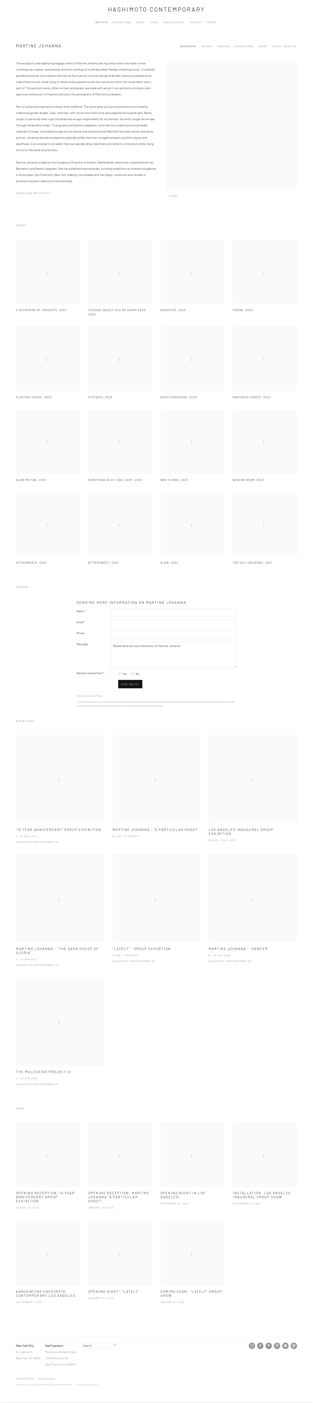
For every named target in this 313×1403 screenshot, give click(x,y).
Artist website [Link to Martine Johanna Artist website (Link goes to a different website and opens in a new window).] (284, 46)
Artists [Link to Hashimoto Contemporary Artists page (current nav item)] (101, 22)
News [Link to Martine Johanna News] (263, 46)
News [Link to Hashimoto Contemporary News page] (140, 22)
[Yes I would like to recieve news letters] (119, 673)
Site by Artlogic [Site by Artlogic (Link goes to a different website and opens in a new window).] (87, 1384)
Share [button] (174, 195)
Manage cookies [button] (47, 1378)
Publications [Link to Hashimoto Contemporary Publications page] (173, 22)
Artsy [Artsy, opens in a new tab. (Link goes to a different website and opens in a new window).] (252, 1346)
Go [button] (115, 1344)
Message (82, 644)
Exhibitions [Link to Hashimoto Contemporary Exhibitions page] (122, 22)
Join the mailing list (285, 1346)
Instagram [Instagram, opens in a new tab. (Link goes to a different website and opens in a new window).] (277, 1346)
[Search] (96, 1346)
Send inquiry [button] (130, 684)
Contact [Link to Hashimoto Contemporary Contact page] (195, 22)
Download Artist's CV (36, 193)
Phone (81, 633)
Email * (81, 622)
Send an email (294, 1346)
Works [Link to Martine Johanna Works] (207, 46)
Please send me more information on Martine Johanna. (173, 655)
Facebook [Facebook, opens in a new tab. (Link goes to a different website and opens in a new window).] (260, 1346)
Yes (124, 674)
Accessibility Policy (25, 1378)
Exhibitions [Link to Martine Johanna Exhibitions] (244, 46)
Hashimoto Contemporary (156, 9)
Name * (81, 611)
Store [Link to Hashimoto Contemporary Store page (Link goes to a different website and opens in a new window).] (212, 22)
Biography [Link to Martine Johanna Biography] (188, 46)
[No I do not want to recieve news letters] (133, 673)
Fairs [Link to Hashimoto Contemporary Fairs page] (154, 22)
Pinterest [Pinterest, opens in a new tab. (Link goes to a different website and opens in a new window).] (268, 1346)
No (137, 674)
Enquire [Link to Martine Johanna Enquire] (223, 46)
